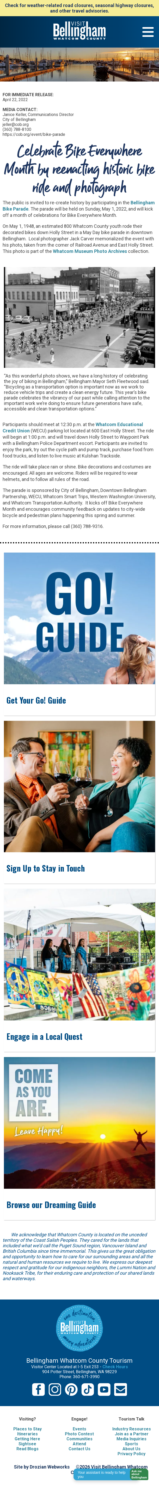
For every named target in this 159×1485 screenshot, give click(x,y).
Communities (79, 1438)
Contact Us (79, 1448)
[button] (137, 1474)
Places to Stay (27, 1428)
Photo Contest (79, 1433)
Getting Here (27, 1438)
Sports (131, 1443)
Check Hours (115, 1366)
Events (79, 1428)
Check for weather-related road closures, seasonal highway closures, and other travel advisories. (79, 8)
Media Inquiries (131, 1438)
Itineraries (27, 1433)
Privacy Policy (131, 1453)
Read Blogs (27, 1448)
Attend (79, 1443)
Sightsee (27, 1443)
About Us (131, 1448)
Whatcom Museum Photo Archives (90, 251)
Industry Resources (131, 1428)
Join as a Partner (132, 1433)
